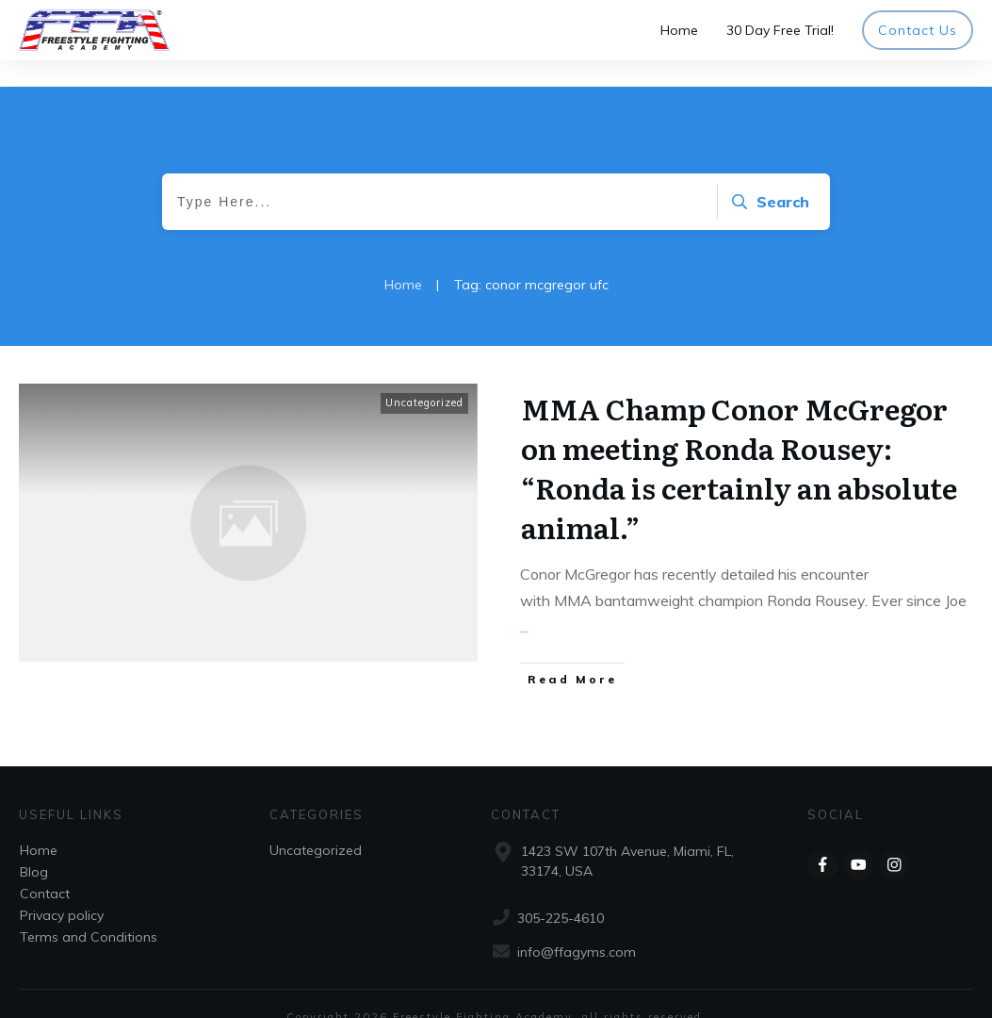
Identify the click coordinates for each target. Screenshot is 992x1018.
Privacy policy (62, 888)
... (524, 600)
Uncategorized (424, 376)
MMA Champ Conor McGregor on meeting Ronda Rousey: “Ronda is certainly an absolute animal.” (739, 441)
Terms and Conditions (88, 910)
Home (38, 823)
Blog (34, 845)
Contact (45, 867)
